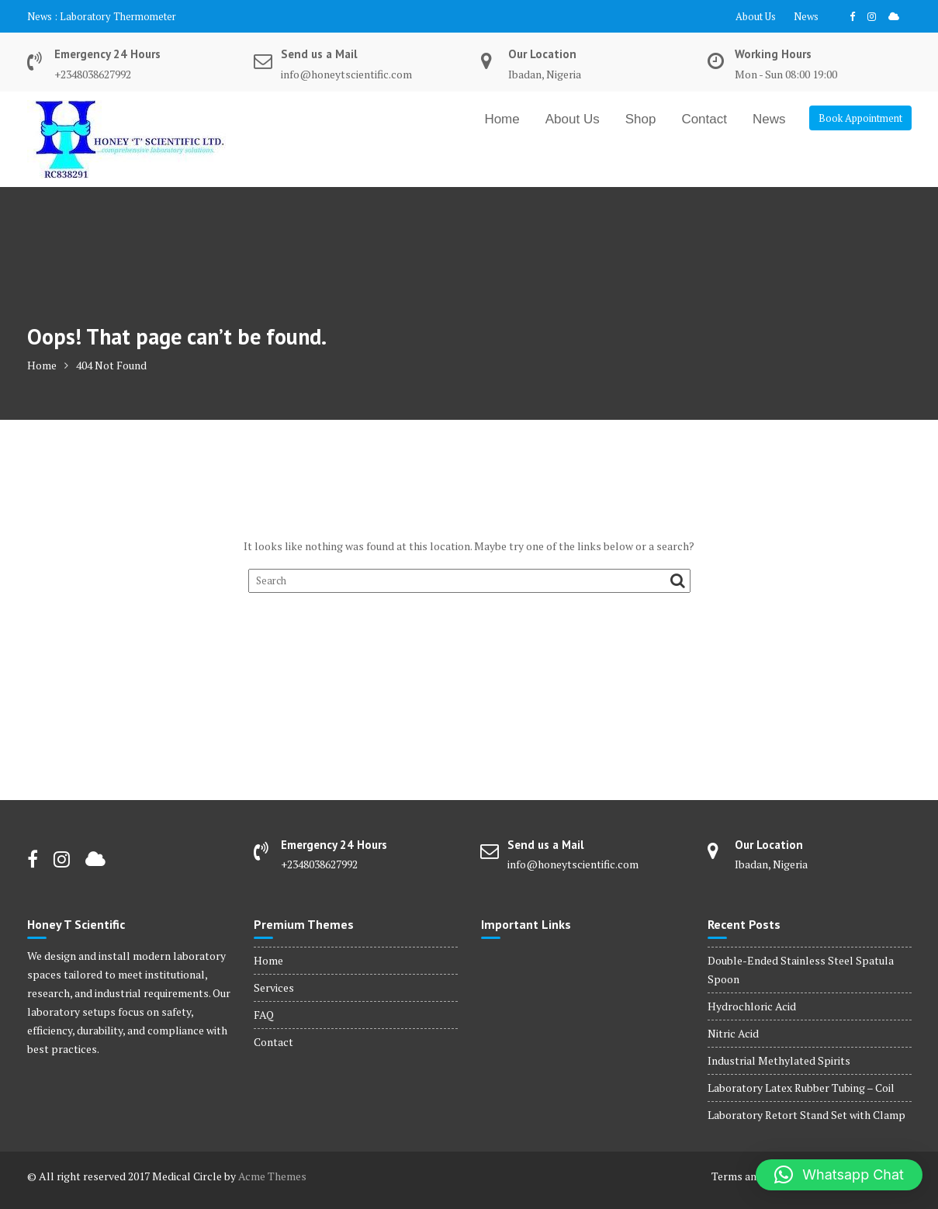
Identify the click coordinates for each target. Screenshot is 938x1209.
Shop (640, 119)
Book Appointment (860, 118)
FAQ (264, 1014)
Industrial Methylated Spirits (779, 1060)
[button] (839, 1174)
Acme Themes (272, 1176)
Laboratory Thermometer (118, 16)
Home (501, 119)
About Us (756, 16)
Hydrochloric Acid (752, 1006)
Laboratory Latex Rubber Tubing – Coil (801, 1087)
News (806, 16)
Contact (704, 119)
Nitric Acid (733, 1033)
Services (274, 987)
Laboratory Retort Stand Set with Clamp (806, 1114)
